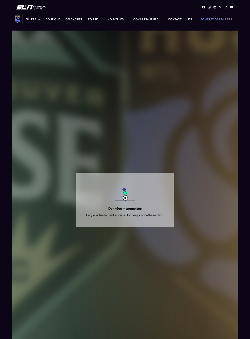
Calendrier (73, 19)
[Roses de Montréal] (31, 7)
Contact (175, 19)
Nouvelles (117, 19)
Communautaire (147, 19)
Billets (33, 19)
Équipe (95, 19)
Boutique (53, 19)
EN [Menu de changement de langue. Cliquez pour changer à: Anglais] (190, 19)
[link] (203, 7)
